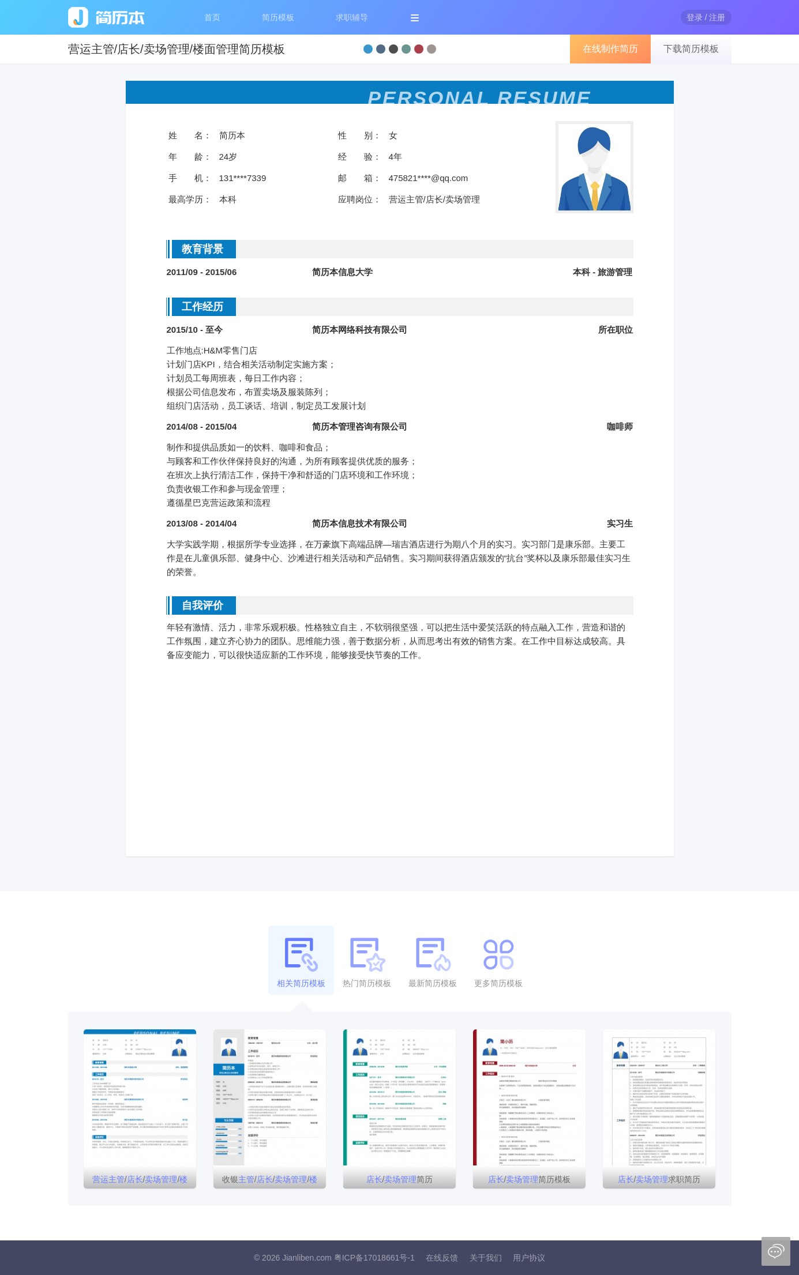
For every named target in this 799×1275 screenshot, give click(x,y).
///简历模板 (140, 1182)
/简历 (399, 1179)
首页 (212, 17)
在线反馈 (442, 1257)
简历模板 (278, 17)
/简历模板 (529, 1179)
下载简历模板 (691, 49)
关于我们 (486, 1257)
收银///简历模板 (270, 1182)
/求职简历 (659, 1179)
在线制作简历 (610, 49)
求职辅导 (352, 17)
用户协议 (529, 1257)
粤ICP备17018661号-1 (374, 1257)
